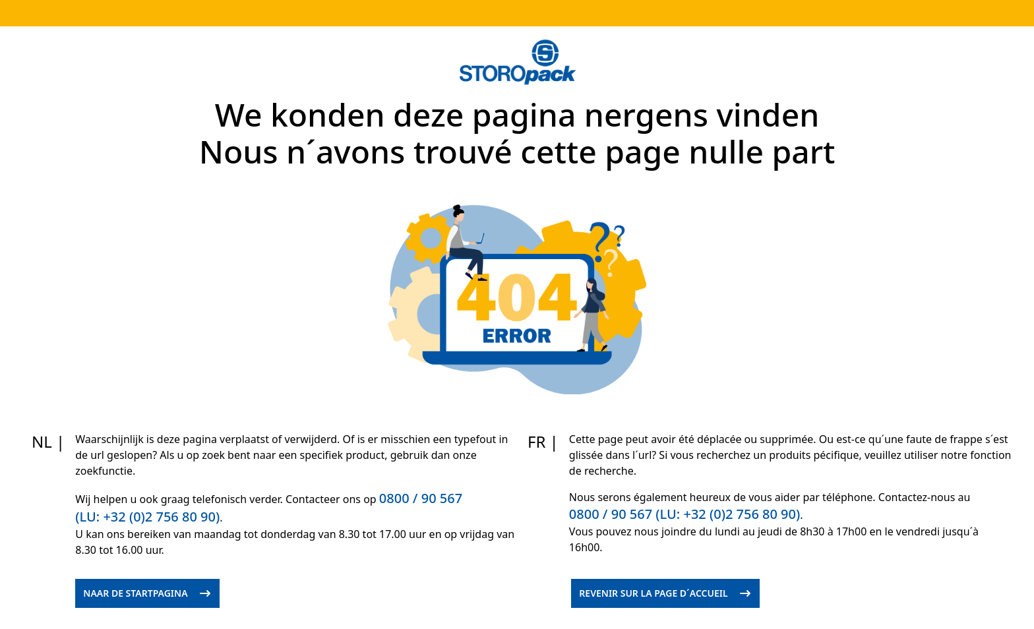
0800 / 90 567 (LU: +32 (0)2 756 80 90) (684, 514)
